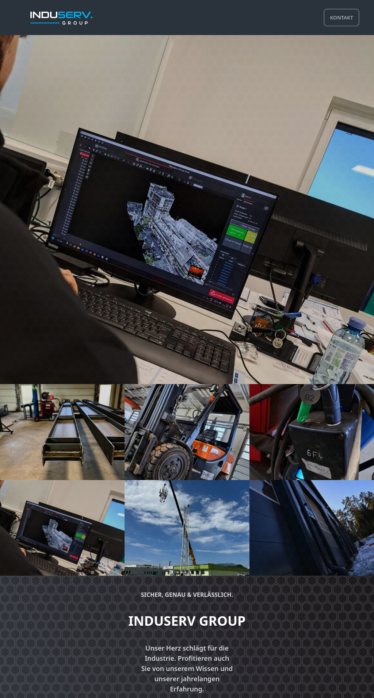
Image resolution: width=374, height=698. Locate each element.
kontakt (341, 17)
